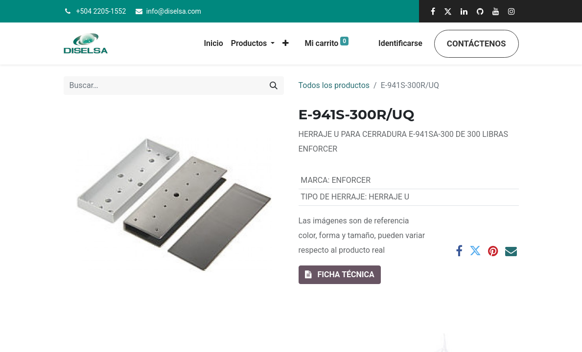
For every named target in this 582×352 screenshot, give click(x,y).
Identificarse (400, 43)
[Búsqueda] (273, 85)
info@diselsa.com (173, 11)
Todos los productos (334, 85)
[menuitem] (213, 43)
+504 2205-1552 (101, 11)
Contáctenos (476, 43)
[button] (286, 43)
